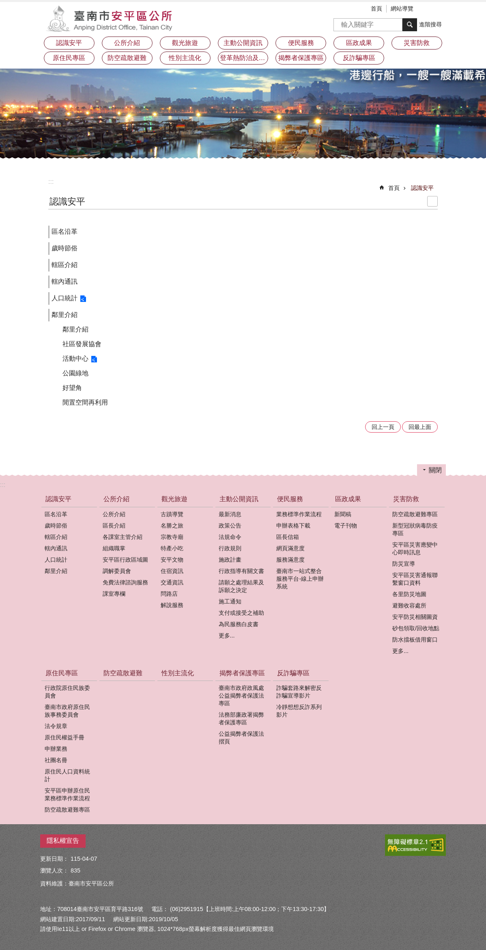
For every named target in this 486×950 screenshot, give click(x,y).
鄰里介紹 (64, 314)
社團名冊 (56, 760)
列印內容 (432, 201)
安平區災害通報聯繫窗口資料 (415, 579)
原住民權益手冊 (64, 737)
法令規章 (56, 726)
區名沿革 (64, 231)
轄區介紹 (64, 264)
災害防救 (406, 498)
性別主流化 (185, 57)
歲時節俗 (64, 248)
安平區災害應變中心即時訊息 (415, 548)
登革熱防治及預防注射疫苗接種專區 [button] (244, 57)
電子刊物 (345, 525)
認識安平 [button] (69, 42)
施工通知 (230, 601)
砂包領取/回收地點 (415, 628)
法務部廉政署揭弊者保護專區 (241, 718)
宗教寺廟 (172, 537)
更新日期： (54, 858)
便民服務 (290, 498)
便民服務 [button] (301, 42)
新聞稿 (342, 514)
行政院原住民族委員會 (67, 692)
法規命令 (230, 537)
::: (51, 181)
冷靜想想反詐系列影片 (299, 711)
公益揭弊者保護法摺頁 (241, 737)
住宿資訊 (172, 571)
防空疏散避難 (127, 57)
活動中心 (75, 358)
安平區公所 (111, 18)
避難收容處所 (409, 605)
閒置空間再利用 (85, 402)
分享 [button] (440, 9)
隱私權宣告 (63, 840)
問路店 (169, 593)
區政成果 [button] (359, 42)
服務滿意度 (290, 559)
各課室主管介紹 (122, 537)
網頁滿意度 (290, 548)
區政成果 (348, 498)
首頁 (376, 8)
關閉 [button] (435, 470)
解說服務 (172, 605)
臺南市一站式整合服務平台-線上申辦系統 (300, 579)
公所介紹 (116, 498)
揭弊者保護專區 (242, 673)
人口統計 (64, 298)
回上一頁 (383, 427)
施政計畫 (230, 559)
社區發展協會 (81, 343)
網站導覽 (402, 8)
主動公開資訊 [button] (243, 42)
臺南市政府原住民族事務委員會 (67, 711)
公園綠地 (75, 373)
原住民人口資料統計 (67, 775)
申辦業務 (56, 748)
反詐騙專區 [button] (359, 57)
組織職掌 (114, 548)
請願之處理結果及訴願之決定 (241, 586)
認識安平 (422, 188)
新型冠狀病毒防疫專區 (415, 529)
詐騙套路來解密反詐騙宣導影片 (299, 692)
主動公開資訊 (238, 498)
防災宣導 (403, 563)
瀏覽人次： (54, 870)
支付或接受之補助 (241, 613)
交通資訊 (172, 582)
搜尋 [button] (409, 24)
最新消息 (230, 514)
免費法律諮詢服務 (125, 582)
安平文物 (172, 559)
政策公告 (230, 525)
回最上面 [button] (420, 427)
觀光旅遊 (174, 498)
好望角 (72, 387)
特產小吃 (172, 548)
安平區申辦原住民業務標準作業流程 (67, 794)
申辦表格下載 (293, 525)
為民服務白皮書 (238, 624)
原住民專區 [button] (69, 57)
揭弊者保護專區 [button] (301, 57)
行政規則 (230, 548)
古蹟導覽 (172, 514)
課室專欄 (114, 593)
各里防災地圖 (409, 594)
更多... (227, 635)
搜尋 (339, 22)
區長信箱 (287, 537)
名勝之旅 (172, 525)
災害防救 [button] (417, 42)
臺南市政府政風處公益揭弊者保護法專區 (241, 696)
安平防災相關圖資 (415, 617)
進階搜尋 (430, 24)
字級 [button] (427, 9)
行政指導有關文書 (241, 571)
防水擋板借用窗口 (415, 639)
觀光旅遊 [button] (185, 42)
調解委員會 (117, 571)
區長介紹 (114, 525)
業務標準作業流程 (299, 514)
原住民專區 (61, 673)
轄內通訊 (64, 281)
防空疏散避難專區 (415, 514)
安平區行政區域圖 (125, 559)
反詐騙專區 (293, 673)
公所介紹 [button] (127, 42)
